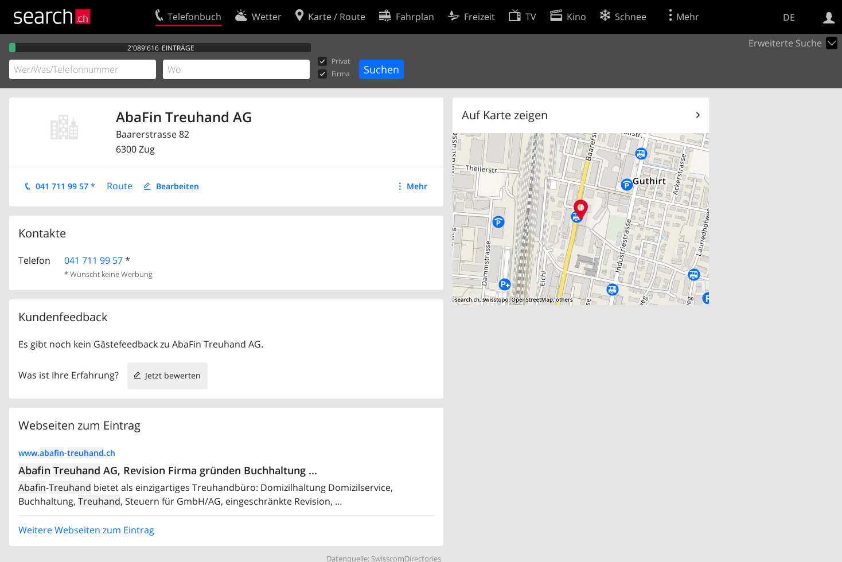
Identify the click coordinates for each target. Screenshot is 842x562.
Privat (334, 61)
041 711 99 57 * (65, 186)
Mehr (417, 186)
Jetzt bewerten (173, 375)
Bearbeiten (177, 186)
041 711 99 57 (93, 260)
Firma (334, 74)
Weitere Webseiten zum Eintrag (86, 530)
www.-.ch (66, 452)
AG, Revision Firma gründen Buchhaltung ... (167, 470)
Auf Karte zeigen (505, 115)
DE (789, 17)
